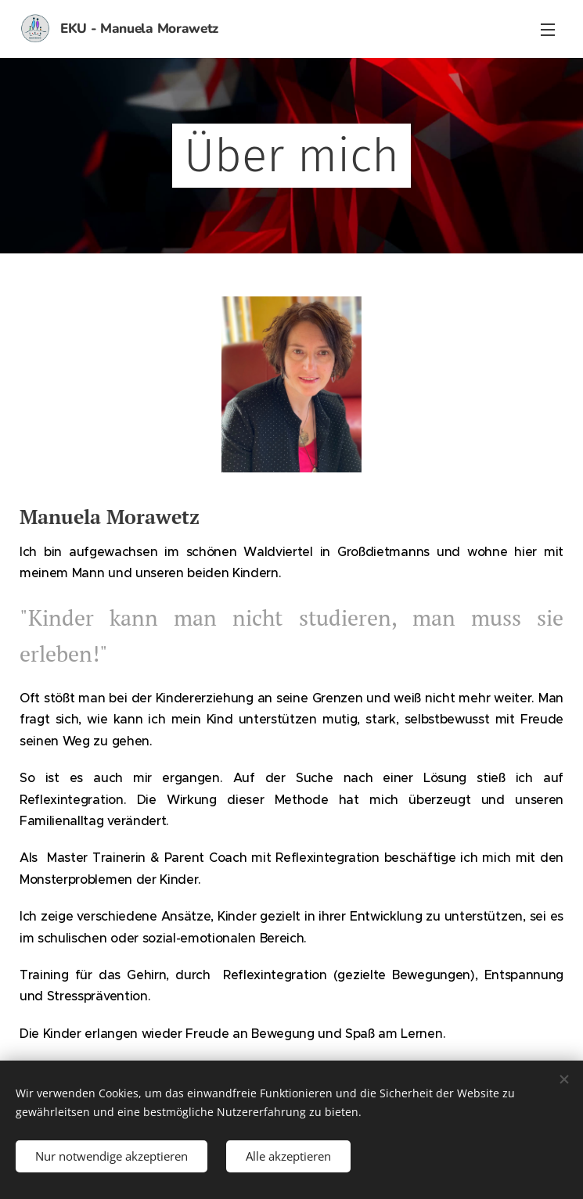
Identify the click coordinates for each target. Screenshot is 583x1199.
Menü (548, 30)
